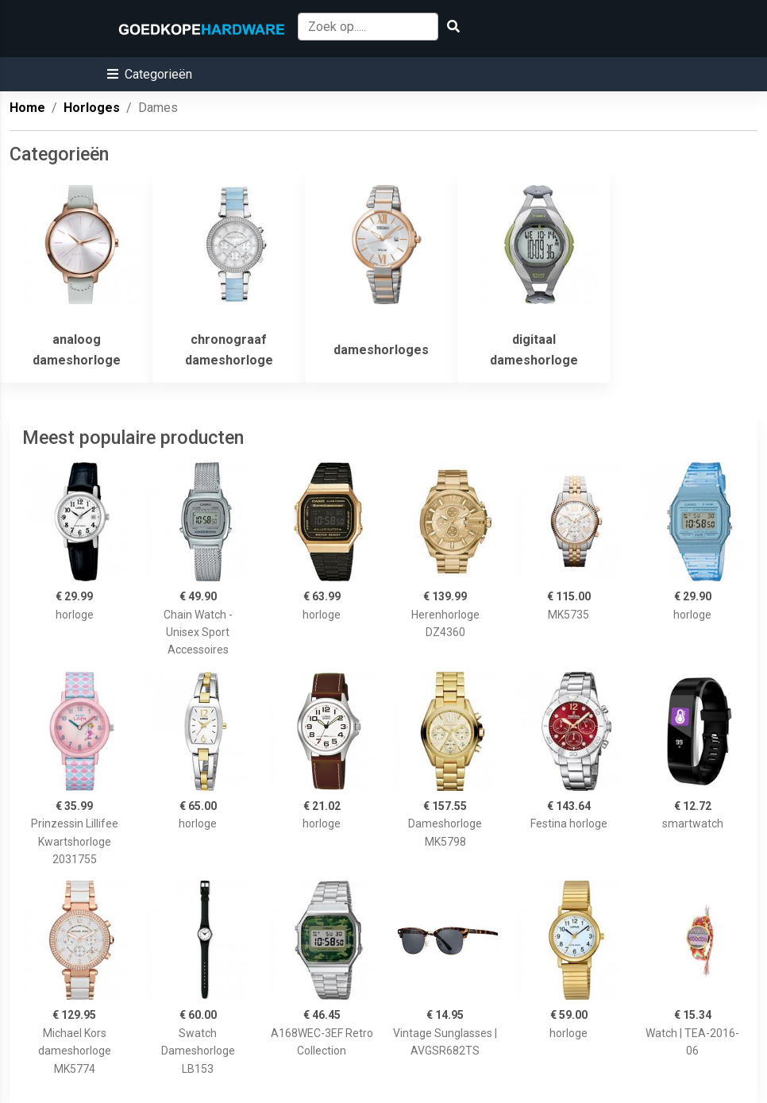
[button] (149, 74)
